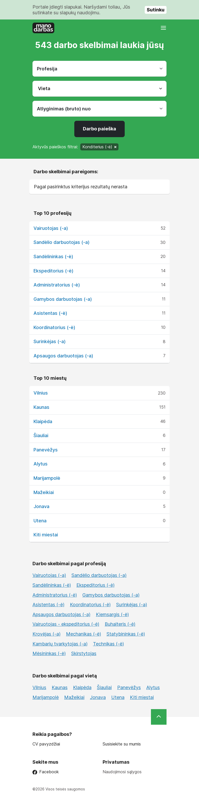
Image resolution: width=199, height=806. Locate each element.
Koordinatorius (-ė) (54, 327)
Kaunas (41, 407)
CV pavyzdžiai (46, 744)
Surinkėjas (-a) (50, 341)
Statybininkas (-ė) (126, 634)
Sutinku (155, 9)
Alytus (41, 464)
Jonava (41, 506)
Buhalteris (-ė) (120, 624)
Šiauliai (41, 435)
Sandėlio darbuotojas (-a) (62, 242)
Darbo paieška (99, 128)
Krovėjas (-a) (46, 634)
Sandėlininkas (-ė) (53, 256)
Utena (40, 520)
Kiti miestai (46, 534)
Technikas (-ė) (108, 644)
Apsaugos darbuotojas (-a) (63, 355)
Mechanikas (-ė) (83, 634)
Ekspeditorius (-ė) (54, 271)
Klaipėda (43, 421)
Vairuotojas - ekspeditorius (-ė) (65, 624)
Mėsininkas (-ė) (49, 653)
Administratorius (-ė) (57, 285)
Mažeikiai (44, 492)
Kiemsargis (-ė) (112, 614)
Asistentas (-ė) (50, 313)
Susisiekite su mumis (122, 744)
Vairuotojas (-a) (51, 228)
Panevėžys (46, 449)
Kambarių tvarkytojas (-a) (60, 644)
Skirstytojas (83, 653)
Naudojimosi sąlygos (122, 771)
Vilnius (41, 393)
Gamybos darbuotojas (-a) (63, 299)
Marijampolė (47, 478)
